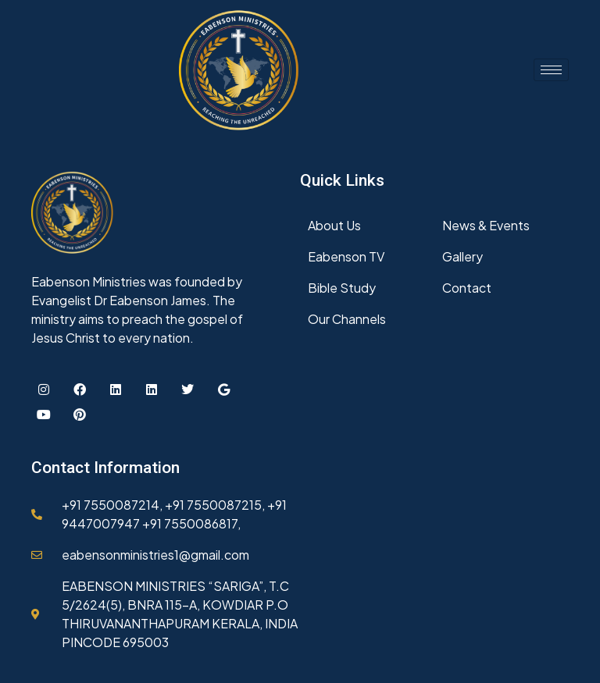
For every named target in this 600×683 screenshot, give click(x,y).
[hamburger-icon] (551, 70)
